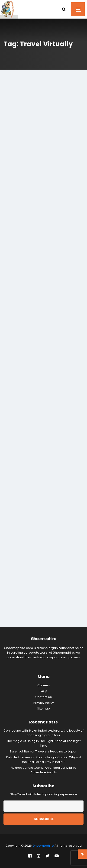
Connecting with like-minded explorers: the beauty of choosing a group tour (43, 732)
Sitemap (43, 708)
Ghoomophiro (43, 845)
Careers (43, 685)
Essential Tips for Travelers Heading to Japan (43, 751)
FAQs (43, 691)
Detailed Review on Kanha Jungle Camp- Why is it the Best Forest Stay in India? (43, 759)
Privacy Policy (43, 702)
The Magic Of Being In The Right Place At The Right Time (43, 743)
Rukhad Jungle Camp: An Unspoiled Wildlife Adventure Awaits (43, 769)
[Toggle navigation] (78, 9)
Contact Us (43, 697)
